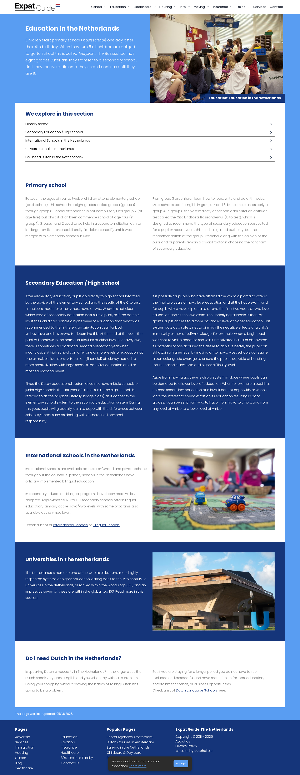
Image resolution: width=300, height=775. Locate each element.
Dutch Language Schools (196, 690)
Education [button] (118, 7)
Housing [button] (166, 7)
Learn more (137, 766)
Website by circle (193, 750)
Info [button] (183, 7)
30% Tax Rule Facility (77, 757)
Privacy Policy (186, 746)
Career (20, 757)
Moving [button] (200, 7)
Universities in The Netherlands (49, 148)
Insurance (69, 747)
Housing (21, 752)
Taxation (68, 742)
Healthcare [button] (143, 7)
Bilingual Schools (106, 525)
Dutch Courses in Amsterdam (130, 742)
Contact (276, 7)
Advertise (22, 737)
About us (182, 741)
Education (69, 737)
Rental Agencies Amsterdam (129, 737)
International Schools (70, 525)
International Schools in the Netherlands (57, 140)
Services (259, 7)
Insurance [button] (221, 7)
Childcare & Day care (124, 752)
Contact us (70, 763)
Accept (181, 763)
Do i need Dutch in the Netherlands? (54, 157)
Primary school (37, 124)
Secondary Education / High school (54, 132)
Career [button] (97, 7)
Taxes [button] (241, 7)
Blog (18, 763)
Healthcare (24, 768)
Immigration (24, 747)
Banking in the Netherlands (128, 747)
